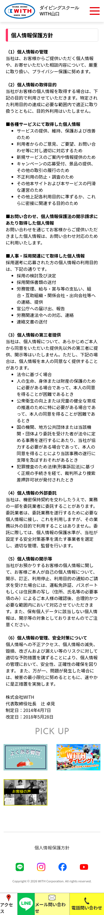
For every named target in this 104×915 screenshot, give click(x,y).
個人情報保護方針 (51, 847)
